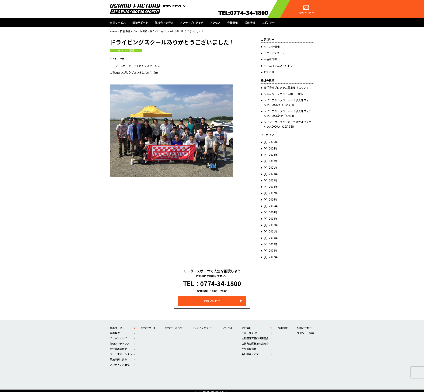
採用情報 (249, 22)
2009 (272, 244)
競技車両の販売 (118, 345)
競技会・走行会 (164, 22)
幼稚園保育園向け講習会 (255, 335)
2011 (272, 231)
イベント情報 (126, 50)
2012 (272, 225)
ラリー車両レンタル (121, 351)
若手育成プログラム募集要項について (286, 87)
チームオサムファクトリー (279, 65)
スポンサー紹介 (305, 330)
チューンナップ (118, 335)
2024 (272, 148)
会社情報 (232, 22)
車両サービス (118, 22)
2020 (272, 174)
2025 (272, 142)
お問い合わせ (306, 10)
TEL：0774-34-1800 (212, 281)
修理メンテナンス (120, 340)
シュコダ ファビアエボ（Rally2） (285, 94)
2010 (272, 238)
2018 (272, 186)
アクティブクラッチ (191, 22)
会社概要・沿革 (250, 351)
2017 (272, 193)
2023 (272, 154)
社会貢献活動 (249, 345)
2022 (272, 161)
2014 (272, 212)
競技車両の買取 (118, 356)
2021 (272, 167)
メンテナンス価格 (120, 361)
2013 (272, 218)
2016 (272, 199)
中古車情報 (270, 59)
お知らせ (269, 72)
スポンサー (268, 22)
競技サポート (140, 22)
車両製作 (115, 330)
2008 (272, 250)
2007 (272, 257)
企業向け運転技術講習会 (255, 340)
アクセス (215, 22)
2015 (272, 206)
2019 (272, 180)
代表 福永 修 (249, 330)
